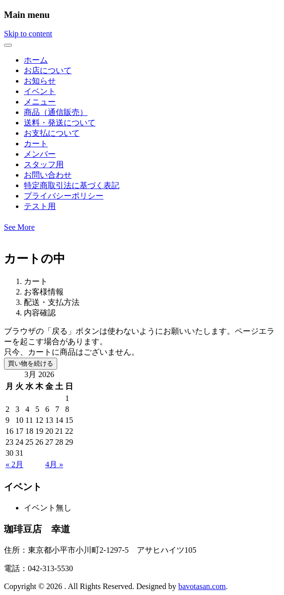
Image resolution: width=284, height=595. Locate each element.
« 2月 (14, 464)
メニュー (40, 102)
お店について (48, 70)
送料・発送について (59, 122)
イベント (40, 91)
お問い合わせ (48, 175)
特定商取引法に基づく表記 (71, 185)
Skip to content (28, 33)
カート (36, 143)
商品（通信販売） (56, 112)
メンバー (40, 154)
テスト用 (40, 206)
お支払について (52, 133)
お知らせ (40, 81)
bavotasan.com (202, 586)
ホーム (36, 60)
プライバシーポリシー (63, 196)
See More (19, 227)
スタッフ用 (44, 164)
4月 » (54, 464)
